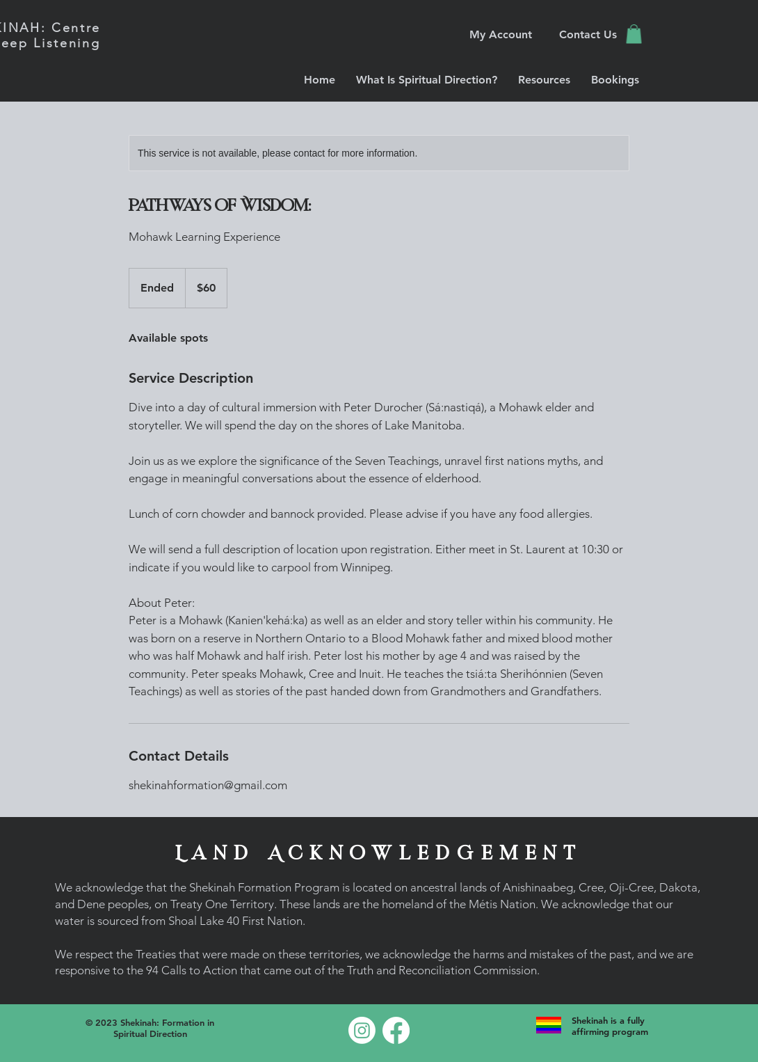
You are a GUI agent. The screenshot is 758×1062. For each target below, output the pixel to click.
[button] (634, 33)
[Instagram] (362, 1030)
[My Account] (500, 34)
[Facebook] (396, 1030)
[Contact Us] (588, 34)
